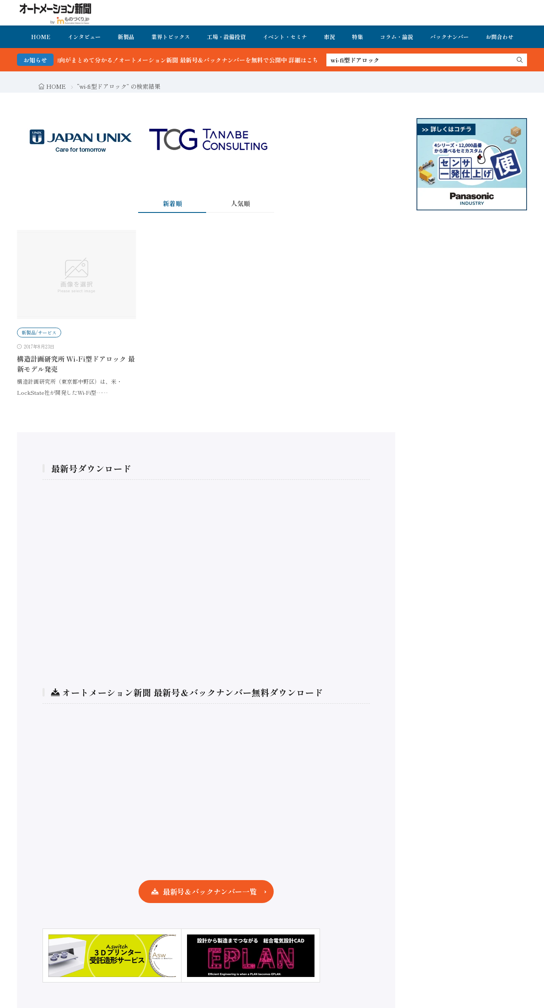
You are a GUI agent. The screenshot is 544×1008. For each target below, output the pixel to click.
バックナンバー (449, 37)
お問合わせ (499, 37)
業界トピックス (170, 37)
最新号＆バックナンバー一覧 (210, 891)
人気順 (240, 203)
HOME (41, 37)
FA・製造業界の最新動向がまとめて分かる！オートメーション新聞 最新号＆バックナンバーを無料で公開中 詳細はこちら (177, 60)
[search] (520, 60)
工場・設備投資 (226, 37)
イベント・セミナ (285, 37)
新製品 (126, 37)
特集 (357, 37)
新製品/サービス (39, 332)
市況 (329, 37)
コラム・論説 (396, 37)
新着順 (172, 203)
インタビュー (84, 37)
